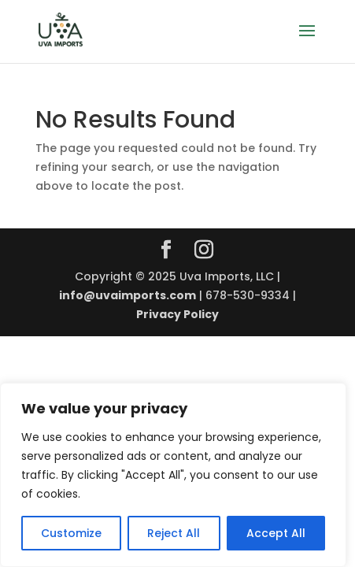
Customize (71, 533)
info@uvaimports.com (127, 295)
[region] (173, 475)
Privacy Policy (177, 314)
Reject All (173, 533)
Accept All (275, 533)
